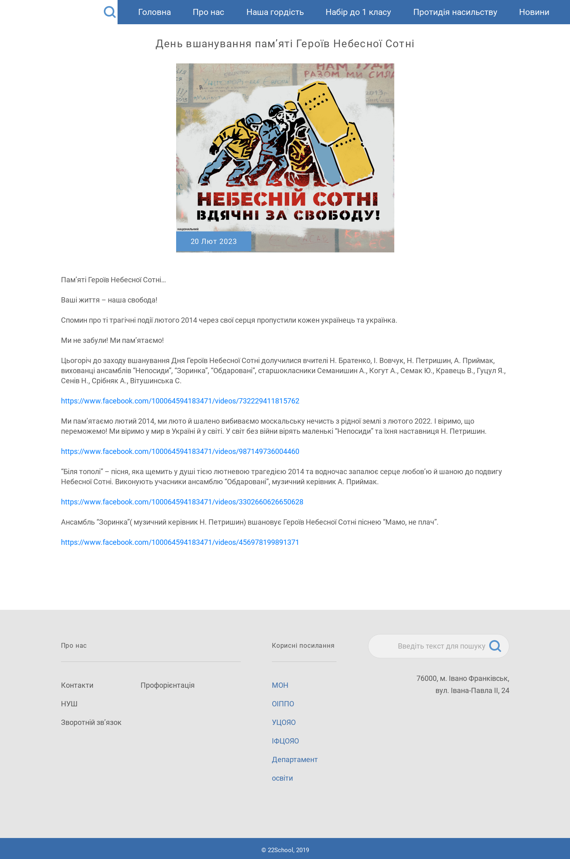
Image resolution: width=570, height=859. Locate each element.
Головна (154, 12)
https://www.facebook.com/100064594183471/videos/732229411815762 (180, 401)
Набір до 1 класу (358, 12)
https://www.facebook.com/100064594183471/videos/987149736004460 (180, 451)
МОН (280, 685)
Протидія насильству (455, 12)
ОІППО (283, 703)
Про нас (208, 12)
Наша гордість (275, 12)
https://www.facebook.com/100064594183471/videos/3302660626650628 (182, 502)
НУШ (69, 703)
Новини (534, 12)
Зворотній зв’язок (91, 722)
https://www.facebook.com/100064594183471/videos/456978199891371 (180, 542)
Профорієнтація (168, 685)
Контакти (77, 685)
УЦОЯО (284, 722)
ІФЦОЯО (285, 741)
